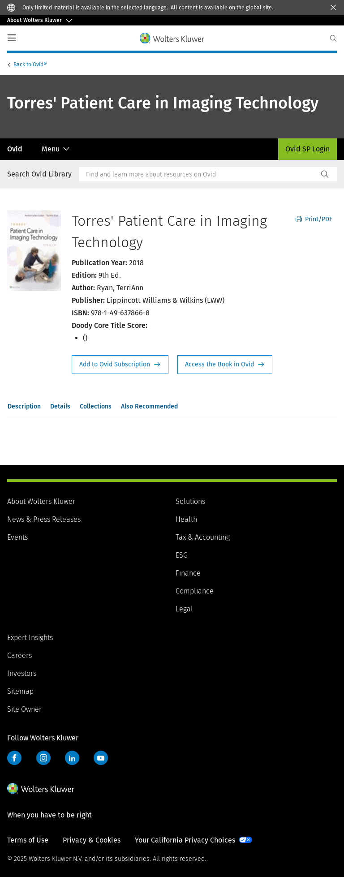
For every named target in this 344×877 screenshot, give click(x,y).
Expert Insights (30, 637)
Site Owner (24, 709)
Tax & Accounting (203, 537)
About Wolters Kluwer (41, 501)
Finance (188, 573)
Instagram (43, 758)
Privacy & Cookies (91, 840)
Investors (21, 673)
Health (186, 519)
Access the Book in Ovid (225, 365)
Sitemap (20, 691)
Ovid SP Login (307, 149)
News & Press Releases (44, 519)
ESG (182, 555)
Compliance (195, 591)
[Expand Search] (333, 38)
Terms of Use (27, 840)
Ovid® (30, 64)
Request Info (120, 365)
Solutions (190, 501)
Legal (184, 609)
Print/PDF (314, 219)
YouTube (101, 758)
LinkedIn (72, 758)
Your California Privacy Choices (185, 840)
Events (17, 537)
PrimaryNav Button (11, 38)
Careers (19, 655)
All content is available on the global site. (222, 7)
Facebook (14, 758)
